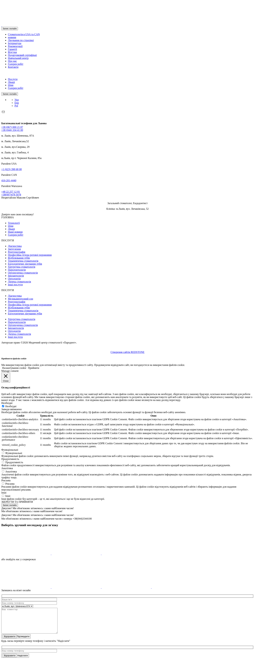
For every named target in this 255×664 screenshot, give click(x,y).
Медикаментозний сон (20, 298)
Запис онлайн (10, 28)
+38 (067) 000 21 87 (12, 127)
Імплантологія (16, 275)
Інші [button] (3, 492)
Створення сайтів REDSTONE (128, 352)
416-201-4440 (8, 180)
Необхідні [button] (7, 403)
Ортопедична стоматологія (23, 272)
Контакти (13, 67)
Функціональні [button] (9, 449)
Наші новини (15, 231)
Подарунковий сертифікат (22, 55)
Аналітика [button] (7, 468)
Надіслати (15, 660)
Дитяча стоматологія (19, 281)
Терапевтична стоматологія (23, 260)
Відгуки (12, 52)
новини (12, 37)
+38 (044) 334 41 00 (12, 130)
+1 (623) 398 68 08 (11, 169)
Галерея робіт (15, 64)
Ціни (10, 85)
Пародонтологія (17, 269)
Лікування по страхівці (21, 40)
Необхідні (10, 406)
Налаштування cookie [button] (14, 368)
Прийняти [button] (33, 368)
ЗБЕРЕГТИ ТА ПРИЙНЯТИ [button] (17, 501)
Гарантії (12, 49)
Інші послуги (15, 284)
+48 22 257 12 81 (10, 191)
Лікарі (11, 82)
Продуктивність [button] (10, 459)
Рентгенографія (16, 252)
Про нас (12, 61)
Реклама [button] (6, 480)
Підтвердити (16, 641)
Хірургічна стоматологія (21, 266)
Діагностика (15, 246)
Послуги (12, 79)
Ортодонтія (14, 278)
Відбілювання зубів (19, 257)
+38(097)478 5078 (11, 194)
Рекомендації (15, 46)
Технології (14, 223)
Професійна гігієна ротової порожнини (30, 255)
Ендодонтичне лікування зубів (25, 263)
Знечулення (14, 249)
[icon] (26, 553)
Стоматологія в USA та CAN (24, 34)
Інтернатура (14, 43)
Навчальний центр (18, 58)
